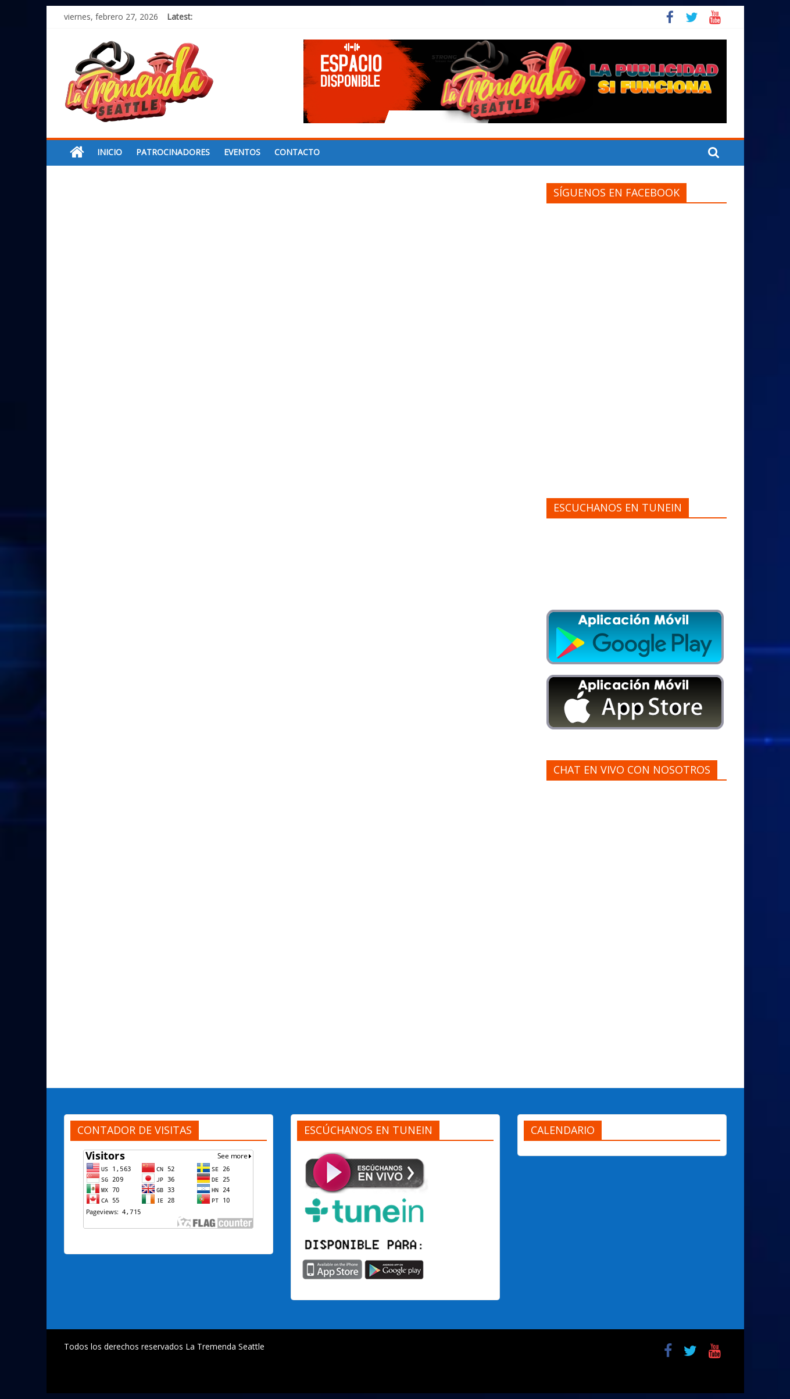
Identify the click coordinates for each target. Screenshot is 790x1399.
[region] (515, 81)
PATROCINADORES (173, 152)
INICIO (109, 152)
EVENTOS (242, 152)
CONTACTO (297, 152)
